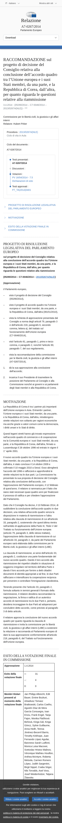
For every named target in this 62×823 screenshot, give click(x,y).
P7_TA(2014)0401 (21, 190)
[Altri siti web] (48, 3)
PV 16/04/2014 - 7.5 (22, 177)
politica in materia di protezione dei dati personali (26, 817)
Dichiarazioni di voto (22, 181)
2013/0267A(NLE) (28, 132)
